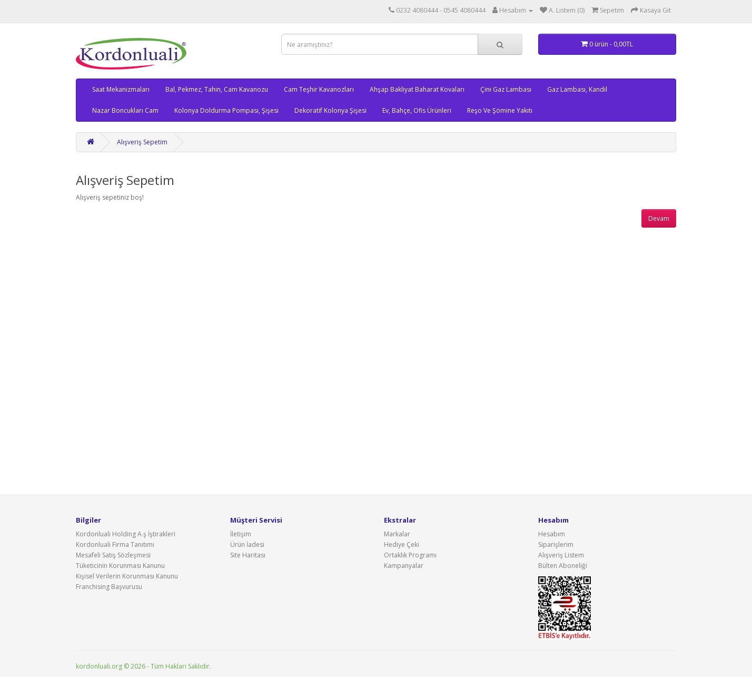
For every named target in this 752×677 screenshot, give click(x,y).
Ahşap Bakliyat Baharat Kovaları (417, 89)
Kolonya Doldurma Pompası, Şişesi (226, 110)
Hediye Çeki (401, 544)
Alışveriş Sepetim (142, 142)
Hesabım (551, 533)
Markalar (397, 533)
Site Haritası (247, 555)
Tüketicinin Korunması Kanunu (120, 565)
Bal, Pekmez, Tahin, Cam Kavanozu (216, 89)
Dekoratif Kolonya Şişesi (330, 110)
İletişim (240, 533)
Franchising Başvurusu (109, 586)
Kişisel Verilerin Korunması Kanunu (127, 576)
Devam (658, 218)
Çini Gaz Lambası (505, 89)
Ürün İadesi (247, 544)
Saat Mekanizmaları (121, 89)
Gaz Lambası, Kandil (577, 89)
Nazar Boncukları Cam (125, 110)
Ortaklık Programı (410, 555)
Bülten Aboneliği (562, 565)
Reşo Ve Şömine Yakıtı (499, 110)
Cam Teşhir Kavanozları (319, 89)
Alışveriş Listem (561, 555)
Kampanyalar (403, 565)
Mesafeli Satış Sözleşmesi (113, 555)
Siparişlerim (555, 544)
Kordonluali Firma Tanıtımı (115, 544)
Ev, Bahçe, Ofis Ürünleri (416, 110)
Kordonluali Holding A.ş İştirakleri (125, 533)
